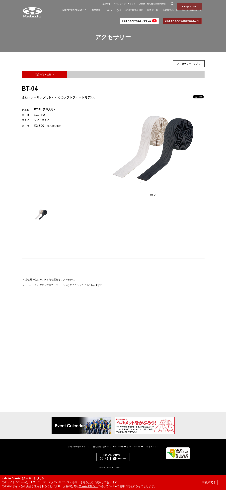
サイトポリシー (136, 446)
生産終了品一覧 (170, 10)
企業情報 (106, 4)
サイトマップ (152, 446)
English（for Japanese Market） (153, 4)
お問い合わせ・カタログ (125, 4)
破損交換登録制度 (134, 10)
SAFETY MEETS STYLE (74, 10)
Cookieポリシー (119, 446)
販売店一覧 (152, 10)
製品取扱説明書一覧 (192, 10)
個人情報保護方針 (101, 446)
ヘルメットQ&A (113, 10)
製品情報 (96, 10)
